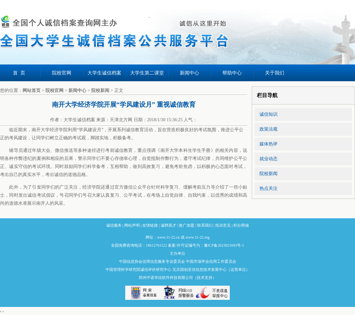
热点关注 (268, 188)
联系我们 (205, 225)
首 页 (19, 72)
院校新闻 (100, 90)
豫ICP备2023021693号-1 (224, 245)
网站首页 (32, 90)
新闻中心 (189, 72)
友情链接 (150, 225)
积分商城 (241, 225)
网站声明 (132, 225)
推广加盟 (186, 225)
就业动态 (268, 158)
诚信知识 (268, 114)
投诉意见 (223, 225)
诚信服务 (114, 225)
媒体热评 (268, 144)
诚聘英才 (168, 225)
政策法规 (268, 129)
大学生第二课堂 (147, 72)
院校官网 (61, 72)
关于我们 (274, 72)
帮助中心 (232, 72)
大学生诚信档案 (104, 72)
